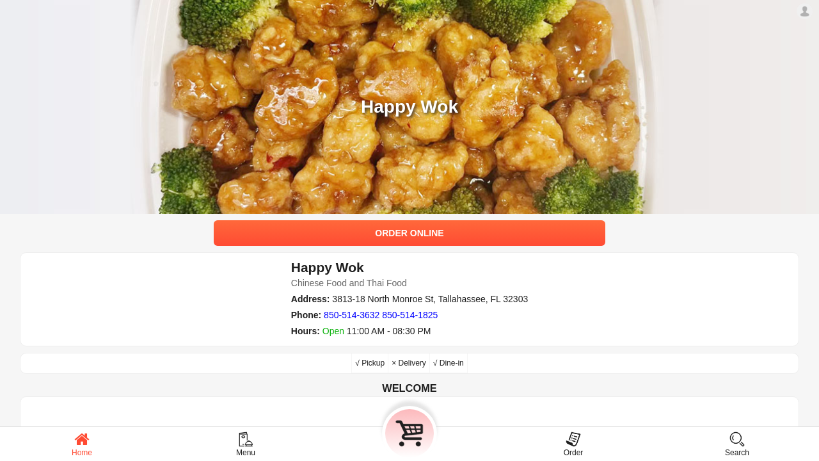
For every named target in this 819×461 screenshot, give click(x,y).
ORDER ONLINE (409, 233)
